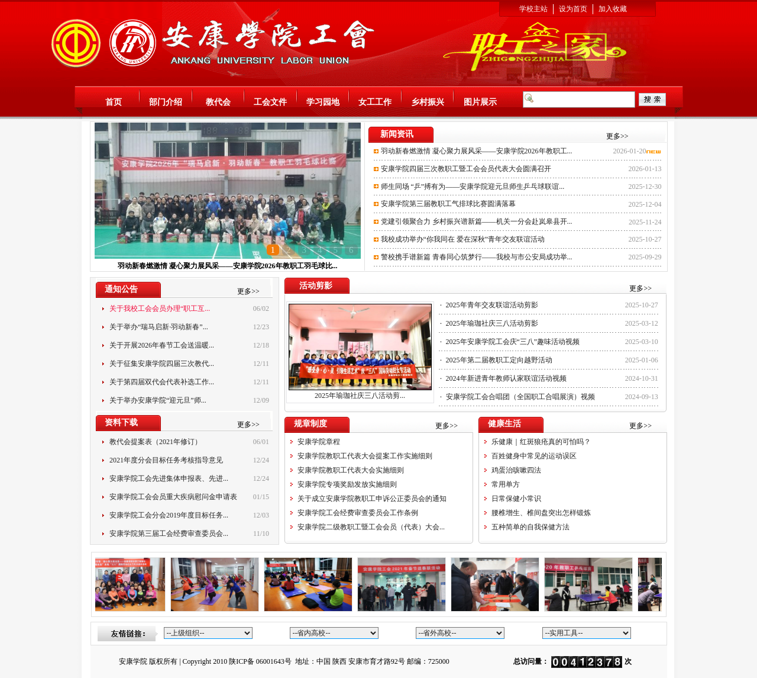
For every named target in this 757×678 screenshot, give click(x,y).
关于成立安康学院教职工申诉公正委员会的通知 (372, 498)
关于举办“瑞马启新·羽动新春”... (158, 327)
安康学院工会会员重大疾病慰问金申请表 (173, 497)
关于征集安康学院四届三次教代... (161, 363)
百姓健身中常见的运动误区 (534, 456)
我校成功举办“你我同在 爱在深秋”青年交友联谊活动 (463, 239)
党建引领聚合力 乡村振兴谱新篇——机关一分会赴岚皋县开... (476, 221)
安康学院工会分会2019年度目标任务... (168, 515)
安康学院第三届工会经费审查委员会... (168, 533)
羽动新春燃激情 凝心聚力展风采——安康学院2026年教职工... (476, 151)
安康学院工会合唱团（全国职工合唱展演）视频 (520, 397)
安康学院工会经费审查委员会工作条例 (357, 513)
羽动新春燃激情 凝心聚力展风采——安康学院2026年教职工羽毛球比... (228, 266)
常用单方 (505, 484)
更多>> (617, 136)
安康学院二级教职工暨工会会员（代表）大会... (371, 527)
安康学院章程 (318, 442)
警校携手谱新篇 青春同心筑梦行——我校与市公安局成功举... (476, 257)
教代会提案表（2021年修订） (155, 442)
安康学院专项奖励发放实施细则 (347, 484)
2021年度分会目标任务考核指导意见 (166, 460)
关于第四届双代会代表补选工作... (161, 382)
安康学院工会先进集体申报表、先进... (168, 478)
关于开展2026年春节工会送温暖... (161, 345)
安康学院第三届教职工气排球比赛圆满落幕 (448, 204)
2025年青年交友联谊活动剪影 (492, 305)
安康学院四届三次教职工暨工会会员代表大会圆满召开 (466, 169)
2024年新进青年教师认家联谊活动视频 (506, 378)
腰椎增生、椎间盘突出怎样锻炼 (541, 513)
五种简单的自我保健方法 (530, 527)
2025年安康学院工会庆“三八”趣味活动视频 (513, 342)
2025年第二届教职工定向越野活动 (499, 360)
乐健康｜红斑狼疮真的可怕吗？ (541, 442)
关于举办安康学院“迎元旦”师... (157, 400)
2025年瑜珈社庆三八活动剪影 (492, 323)
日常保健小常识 (516, 498)
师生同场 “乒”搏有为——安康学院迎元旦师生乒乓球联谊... (473, 186)
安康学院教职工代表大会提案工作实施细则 (364, 456)
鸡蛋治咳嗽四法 (516, 470)
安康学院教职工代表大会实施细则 (350, 470)
